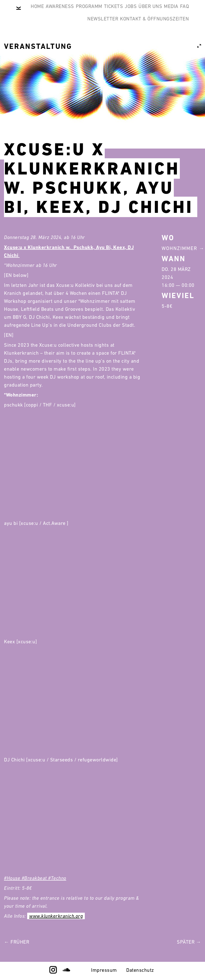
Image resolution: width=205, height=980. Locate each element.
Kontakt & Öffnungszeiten (150, 60)
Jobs (179, 12)
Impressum (104, 970)
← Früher (16, 942)
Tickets (154, 12)
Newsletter (169, 36)
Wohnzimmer (179, 248)
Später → (189, 942)
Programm (122, 12)
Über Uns (91, 36)
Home (55, 12)
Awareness (85, 12)
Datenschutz (140, 970)
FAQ (140, 36)
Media (119, 36)
